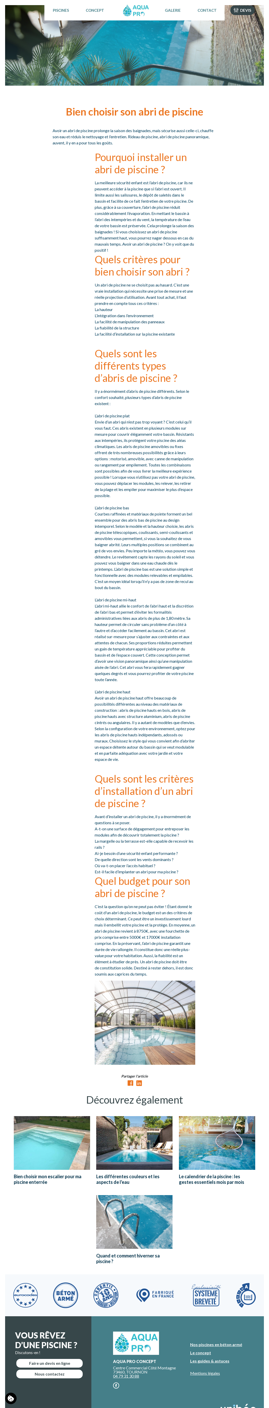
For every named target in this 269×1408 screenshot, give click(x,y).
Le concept (200, 1352)
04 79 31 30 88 (126, 1375)
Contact (213, 16)
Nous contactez (50, 1373)
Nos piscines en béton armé (216, 1344)
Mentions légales (205, 1373)
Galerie (179, 16)
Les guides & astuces (209, 1360)
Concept (89, 16)
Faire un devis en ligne (49, 1363)
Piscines (54, 16)
